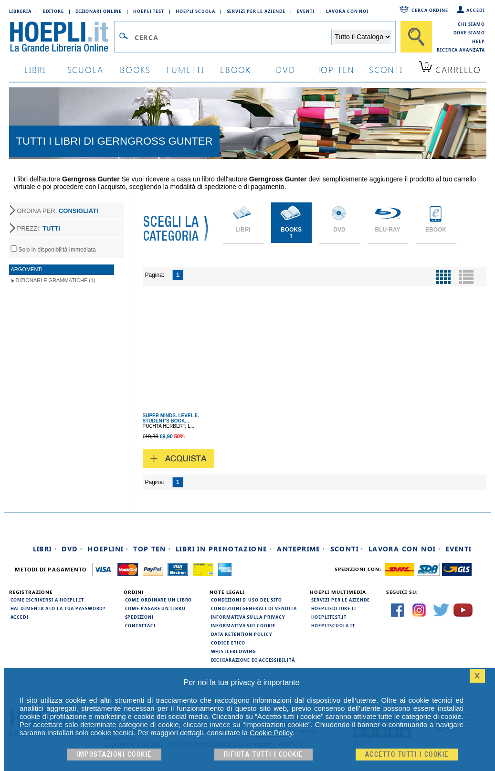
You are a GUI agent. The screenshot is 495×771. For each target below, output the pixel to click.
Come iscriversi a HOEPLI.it (47, 599)
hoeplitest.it (329, 617)
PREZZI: (38, 228)
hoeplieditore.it (334, 608)
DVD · (72, 548)
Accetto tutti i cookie (407, 754)
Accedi (475, 10)
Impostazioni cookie (114, 754)
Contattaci (140, 625)
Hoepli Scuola (195, 11)
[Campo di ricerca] (233, 37)
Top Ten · (152, 548)
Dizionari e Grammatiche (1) (55, 280)
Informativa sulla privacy (248, 617)
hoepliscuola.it (333, 625)
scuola (85, 69)
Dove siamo (469, 32)
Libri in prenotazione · (224, 548)
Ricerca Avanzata (460, 50)
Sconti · (347, 548)
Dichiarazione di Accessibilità (253, 660)
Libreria (20, 11)
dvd (285, 69)
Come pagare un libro (155, 608)
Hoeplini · (107, 548)
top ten (336, 69)
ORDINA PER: (57, 210)
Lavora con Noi (347, 11)
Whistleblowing (233, 651)
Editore (53, 11)
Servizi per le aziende (256, 11)
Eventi (305, 11)
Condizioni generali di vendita (254, 608)
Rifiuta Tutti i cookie (263, 754)
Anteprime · (301, 548)
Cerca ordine (429, 10)
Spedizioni (139, 617)
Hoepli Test (148, 11)
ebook (235, 69)
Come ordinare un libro (158, 599)
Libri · (45, 548)
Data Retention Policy (241, 634)
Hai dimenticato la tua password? (58, 608)
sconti (386, 69)
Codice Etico (228, 642)
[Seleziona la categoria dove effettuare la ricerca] (362, 37)
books (135, 69)
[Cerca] (416, 37)
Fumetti (185, 69)
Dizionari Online (98, 11)
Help (478, 41)
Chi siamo (471, 24)
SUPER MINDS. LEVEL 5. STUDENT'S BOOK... (171, 418)
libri (35, 69)
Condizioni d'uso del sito (247, 599)
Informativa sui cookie (243, 625)
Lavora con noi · (405, 548)
